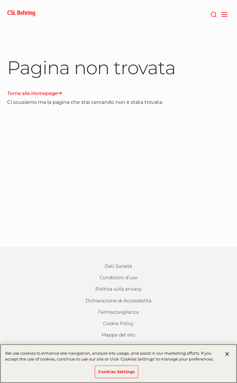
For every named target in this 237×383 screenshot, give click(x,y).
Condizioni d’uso (118, 277)
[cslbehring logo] (21, 14)
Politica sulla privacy (118, 289)
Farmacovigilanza (118, 312)
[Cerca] (213, 14)
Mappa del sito (118, 335)
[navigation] (224, 14)
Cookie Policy (118, 323)
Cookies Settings (116, 375)
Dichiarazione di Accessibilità (118, 301)
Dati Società (118, 266)
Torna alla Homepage (34, 93)
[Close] (227, 358)
